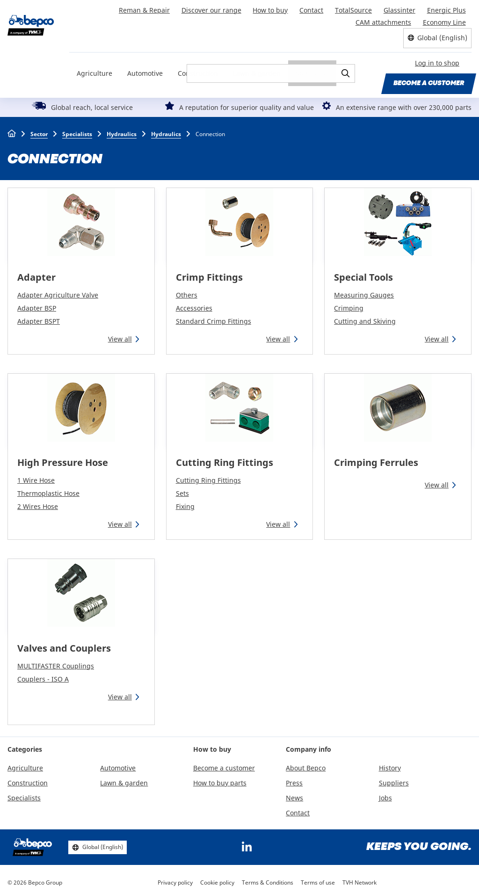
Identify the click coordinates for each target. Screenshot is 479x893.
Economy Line (444, 19)
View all (120, 334)
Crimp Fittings (209, 273)
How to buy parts (220, 779)
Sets (182, 489)
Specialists (312, 68)
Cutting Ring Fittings (224, 458)
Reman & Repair (146, 8)
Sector (39, 130)
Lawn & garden (257, 68)
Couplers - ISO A (43, 674)
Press (294, 779)
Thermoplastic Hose (48, 489)
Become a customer (428, 79)
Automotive (145, 68)
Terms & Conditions (267, 879)
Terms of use (318, 879)
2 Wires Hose (37, 502)
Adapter (36, 273)
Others (186, 290)
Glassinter (400, 8)
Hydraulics (122, 130)
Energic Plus (446, 8)
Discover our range (213, 8)
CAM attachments (384, 19)
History (390, 764)
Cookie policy (217, 879)
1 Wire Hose (36, 476)
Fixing (185, 502)
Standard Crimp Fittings (213, 316)
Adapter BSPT (38, 316)
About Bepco (306, 764)
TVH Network (359, 879)
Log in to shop (437, 59)
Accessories (194, 303)
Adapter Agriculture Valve (57, 290)
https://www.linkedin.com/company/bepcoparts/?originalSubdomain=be (246, 843)
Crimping (348, 303)
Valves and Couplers (64, 644)
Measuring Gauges (364, 290)
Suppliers (394, 779)
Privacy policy (175, 879)
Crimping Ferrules (376, 458)
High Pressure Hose (62, 458)
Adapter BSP (36, 303)
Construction (198, 68)
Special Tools (363, 273)
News (294, 793)
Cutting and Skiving (365, 316)
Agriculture (94, 68)
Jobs (385, 793)
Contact (313, 8)
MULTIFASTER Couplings (55, 661)
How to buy (272, 8)
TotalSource (354, 8)
